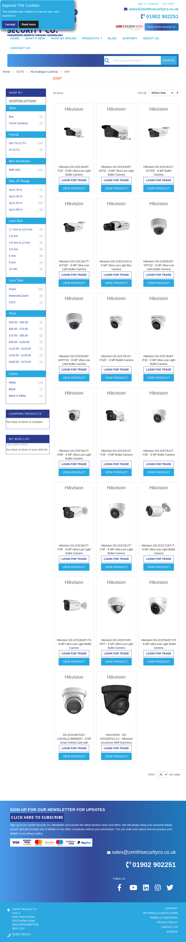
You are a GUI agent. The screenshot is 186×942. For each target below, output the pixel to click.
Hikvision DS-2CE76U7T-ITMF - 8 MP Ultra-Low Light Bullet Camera (74, 454)
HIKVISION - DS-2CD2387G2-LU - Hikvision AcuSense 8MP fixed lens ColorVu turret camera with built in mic (116, 742)
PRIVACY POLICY (167, 922)
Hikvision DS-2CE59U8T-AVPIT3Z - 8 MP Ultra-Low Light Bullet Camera (74, 360)
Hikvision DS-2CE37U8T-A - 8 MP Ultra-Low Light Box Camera (116, 265)
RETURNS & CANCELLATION (160, 913)
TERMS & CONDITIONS (164, 917)
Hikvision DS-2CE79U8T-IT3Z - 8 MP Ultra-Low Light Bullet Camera (158, 360)
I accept (10, 24)
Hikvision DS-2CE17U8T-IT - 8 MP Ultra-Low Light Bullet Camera (158, 549)
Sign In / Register (148, 3)
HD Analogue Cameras (44, 71)
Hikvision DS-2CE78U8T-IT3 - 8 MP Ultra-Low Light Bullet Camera (158, 644)
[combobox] (140, 60)
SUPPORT (171, 908)
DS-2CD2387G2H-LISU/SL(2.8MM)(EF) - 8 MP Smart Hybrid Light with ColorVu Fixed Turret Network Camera (74, 742)
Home (7, 71)
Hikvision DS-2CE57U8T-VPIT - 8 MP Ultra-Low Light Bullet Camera (116, 644)
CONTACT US (169, 927)
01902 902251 (162, 16)
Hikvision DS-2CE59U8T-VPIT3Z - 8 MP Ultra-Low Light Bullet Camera (158, 265)
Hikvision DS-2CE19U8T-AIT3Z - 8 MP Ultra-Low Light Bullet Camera (116, 170)
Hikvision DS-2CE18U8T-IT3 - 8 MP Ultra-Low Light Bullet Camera (74, 644)
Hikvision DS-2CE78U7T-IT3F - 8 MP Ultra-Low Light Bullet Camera (116, 549)
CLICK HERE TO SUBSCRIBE (37, 817)
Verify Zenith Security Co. (161, 26)
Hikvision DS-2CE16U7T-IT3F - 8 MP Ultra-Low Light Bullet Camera (74, 549)
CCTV (20, 71)
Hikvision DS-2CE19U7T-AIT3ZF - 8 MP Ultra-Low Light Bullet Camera (74, 265)
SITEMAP (172, 931)
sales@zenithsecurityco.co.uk (154, 9)
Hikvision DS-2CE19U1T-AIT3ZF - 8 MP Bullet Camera (158, 170)
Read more (29, 24)
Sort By (142, 92)
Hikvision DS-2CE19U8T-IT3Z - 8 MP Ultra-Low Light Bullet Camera (74, 170)
